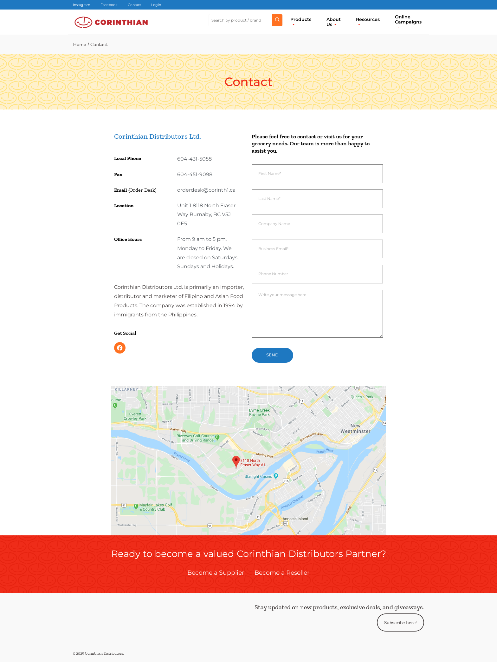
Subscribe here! (400, 622)
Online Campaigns (408, 19)
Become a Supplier (215, 572)
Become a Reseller (282, 572)
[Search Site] (240, 20)
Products (300, 19)
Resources (368, 19)
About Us (333, 22)
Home (79, 44)
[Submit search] (277, 20)
